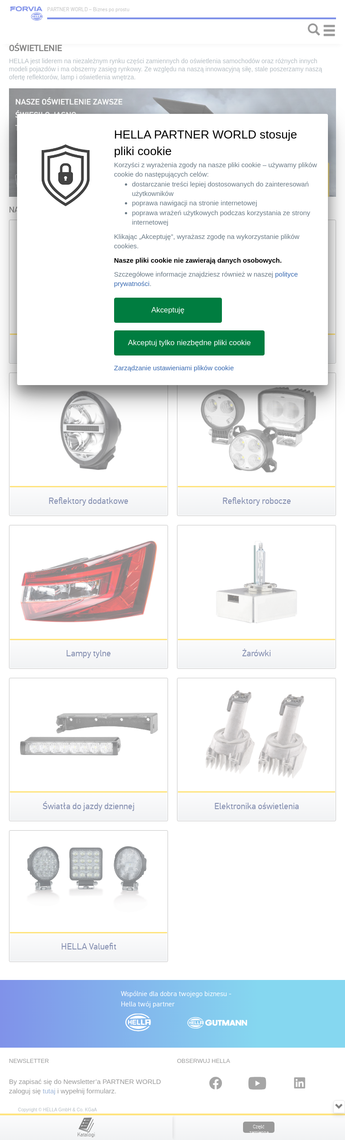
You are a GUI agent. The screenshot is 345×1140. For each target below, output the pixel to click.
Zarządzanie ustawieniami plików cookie (174, 368)
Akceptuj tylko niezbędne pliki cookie (189, 342)
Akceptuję (168, 310)
